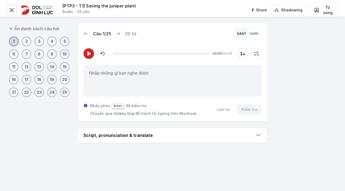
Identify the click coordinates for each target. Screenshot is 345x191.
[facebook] (259, 10)
